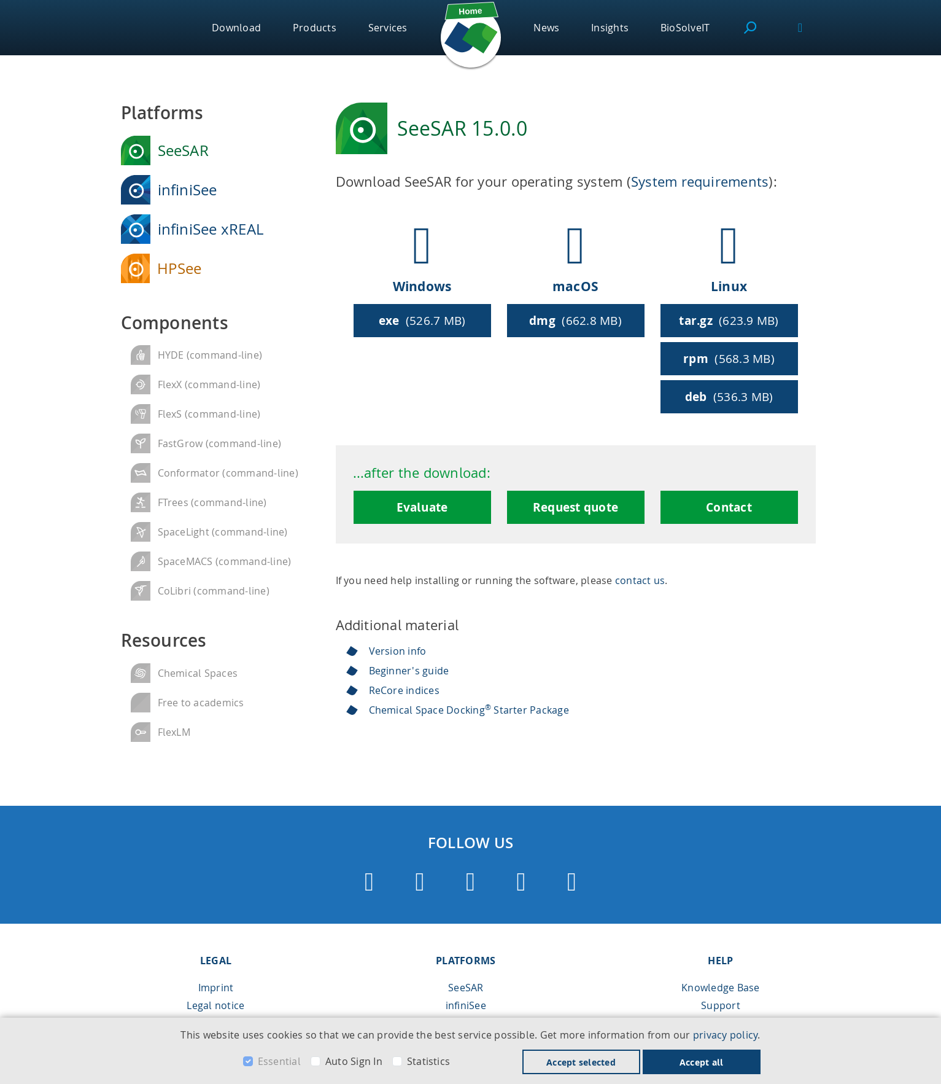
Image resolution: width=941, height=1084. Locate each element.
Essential (279, 1061)
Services (388, 27)
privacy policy (725, 1035)
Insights (610, 27)
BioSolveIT (685, 27)
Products (314, 27)
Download (236, 27)
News (546, 27)
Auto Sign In (353, 1061)
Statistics (428, 1061)
